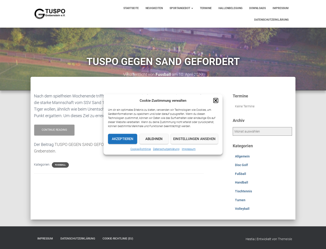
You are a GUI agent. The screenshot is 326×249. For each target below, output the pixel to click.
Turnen (240, 200)
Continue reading (54, 129)
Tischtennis (243, 191)
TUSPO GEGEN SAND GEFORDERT (85, 144)
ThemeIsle (285, 239)
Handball (241, 182)
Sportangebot (181, 8)
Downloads (257, 8)
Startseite (131, 8)
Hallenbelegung (230, 8)
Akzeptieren (122, 139)
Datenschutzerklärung (166, 148)
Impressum (189, 148)
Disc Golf (241, 165)
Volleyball (242, 208)
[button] (215, 100)
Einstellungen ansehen (194, 139)
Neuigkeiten (154, 8)
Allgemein (242, 156)
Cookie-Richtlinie (140, 148)
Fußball (60, 165)
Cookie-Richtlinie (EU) (118, 238)
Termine (206, 8)
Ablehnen (154, 139)
